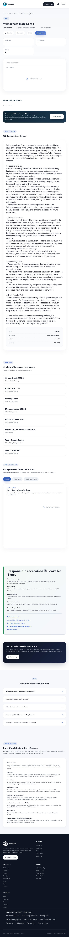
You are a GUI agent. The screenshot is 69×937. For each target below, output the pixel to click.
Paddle (5, 870)
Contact (5, 907)
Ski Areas (5, 868)
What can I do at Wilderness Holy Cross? (20, 691)
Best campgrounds (30, 915)
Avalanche (39, 856)
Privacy (5, 904)
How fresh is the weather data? (17, 699)
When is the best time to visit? (17, 707)
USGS (50, 933)
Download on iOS (10, 857)
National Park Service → (14, 617)
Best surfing (43, 923)
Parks (10, 13)
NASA (61, 933)
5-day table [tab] (17, 479)
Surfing (5, 886)
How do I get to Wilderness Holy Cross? (20, 715)
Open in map (40, 33)
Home (4, 13)
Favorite (8, 33)
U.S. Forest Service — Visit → (16, 623)
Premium (5, 899)
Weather (38, 878)
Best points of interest (15, 923)
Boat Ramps (6, 878)
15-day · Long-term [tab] (31, 479)
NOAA (54, 933)
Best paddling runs (48, 919)
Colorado (16, 13)
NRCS (58, 933)
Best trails (31, 923)
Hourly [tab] (7, 479)
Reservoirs (39, 851)
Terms (5, 902)
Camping (5, 876)
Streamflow (39, 848)
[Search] (58, 4)
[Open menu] (63, 4)
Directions (20, 33)
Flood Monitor (40, 876)
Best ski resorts (12, 915)
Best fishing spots (13, 919)
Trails (4, 884)
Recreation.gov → (12, 629)
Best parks (44, 915)
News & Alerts (40, 870)
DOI (65, 933)
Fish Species (40, 873)
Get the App (49, 4)
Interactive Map (40, 868)
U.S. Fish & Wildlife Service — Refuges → (19, 626)
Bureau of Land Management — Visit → (18, 620)
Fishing (5, 873)
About (4, 896)
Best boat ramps (30, 919)
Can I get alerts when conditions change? (21, 723)
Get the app (57, 117)
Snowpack (39, 845)
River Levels (39, 853)
